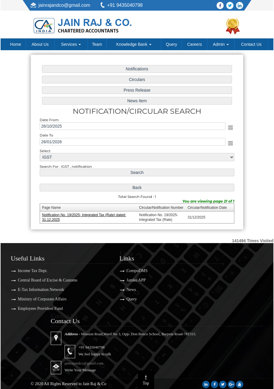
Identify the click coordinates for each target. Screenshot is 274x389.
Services (71, 44)
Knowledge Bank (133, 44)
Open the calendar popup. (228, 128)
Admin (221, 44)
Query (171, 44)
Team (97, 44)
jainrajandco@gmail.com (64, 5)
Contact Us (251, 44)
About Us (40, 44)
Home (15, 44)
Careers (194, 44)
